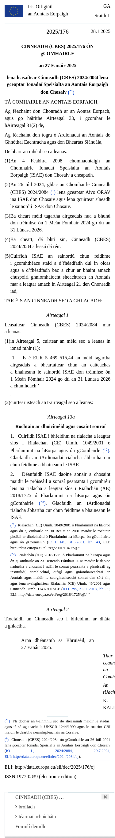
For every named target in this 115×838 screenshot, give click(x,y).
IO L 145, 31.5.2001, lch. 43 (74, 542)
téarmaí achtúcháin (35, 816)
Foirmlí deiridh (30, 826)
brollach (25, 806)
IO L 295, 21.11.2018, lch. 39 (86, 589)
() (71, 92)
